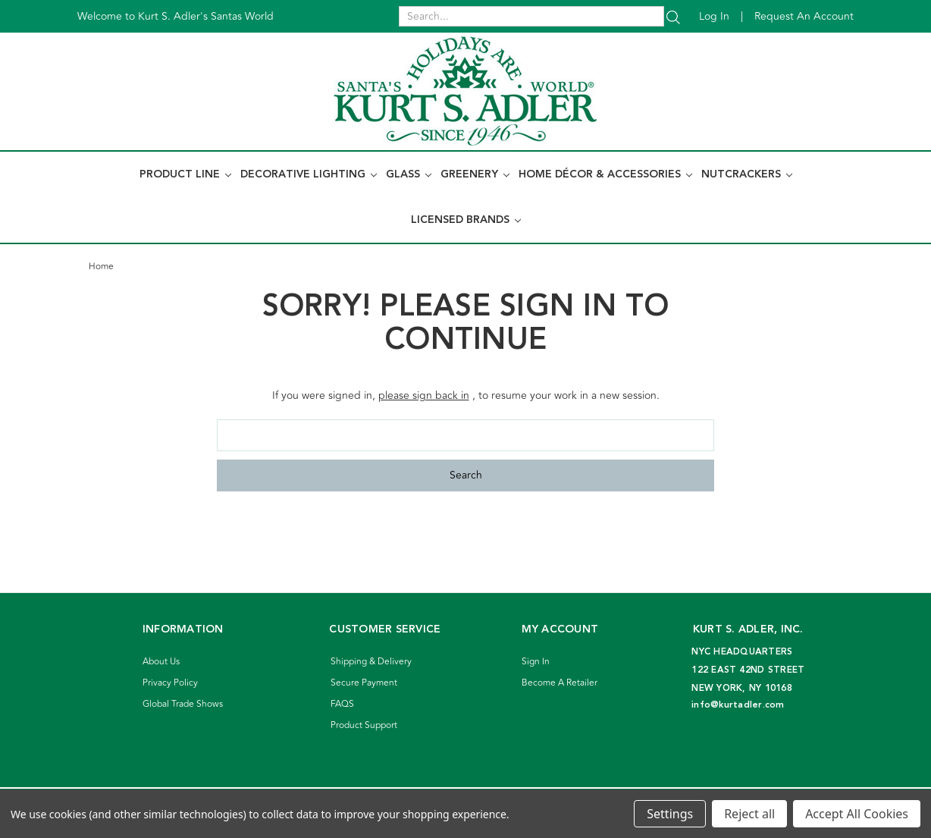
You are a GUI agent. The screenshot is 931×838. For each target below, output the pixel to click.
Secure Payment (364, 683)
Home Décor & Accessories (605, 174)
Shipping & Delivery (371, 661)
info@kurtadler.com (738, 705)
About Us (161, 661)
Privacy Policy (170, 683)
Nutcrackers (746, 174)
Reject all (749, 813)
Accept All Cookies (856, 813)
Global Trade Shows (183, 704)
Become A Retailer (559, 683)
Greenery (474, 174)
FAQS (342, 704)
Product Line (185, 174)
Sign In (536, 661)
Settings (670, 813)
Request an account (804, 16)
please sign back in (423, 395)
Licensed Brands (466, 220)
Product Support (364, 725)
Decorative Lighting (308, 174)
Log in (714, 16)
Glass (408, 174)
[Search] (673, 16)
